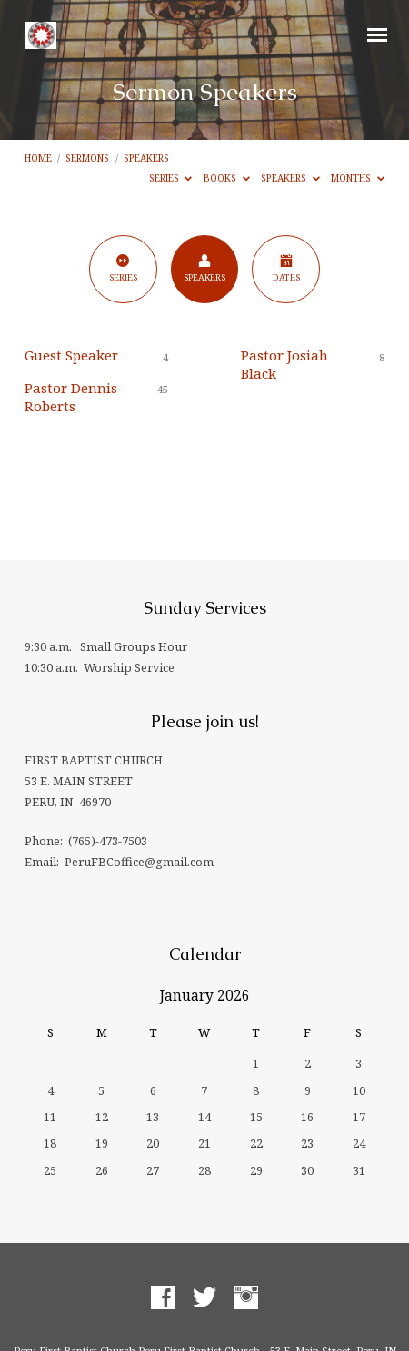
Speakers (146, 158)
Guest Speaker (71, 355)
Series (171, 178)
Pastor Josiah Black (284, 364)
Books (227, 178)
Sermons (87, 158)
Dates (286, 268)
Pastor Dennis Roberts (71, 397)
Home (38, 158)
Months (357, 178)
